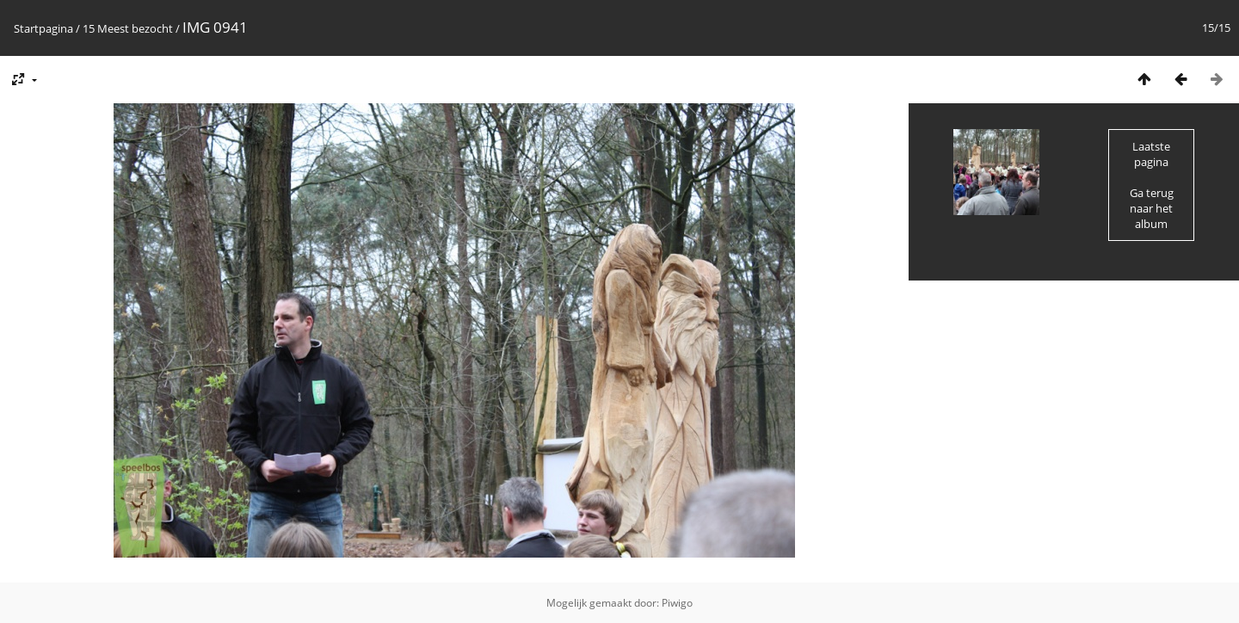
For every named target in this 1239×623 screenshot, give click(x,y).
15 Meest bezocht (128, 28)
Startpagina (43, 28)
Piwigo (677, 602)
